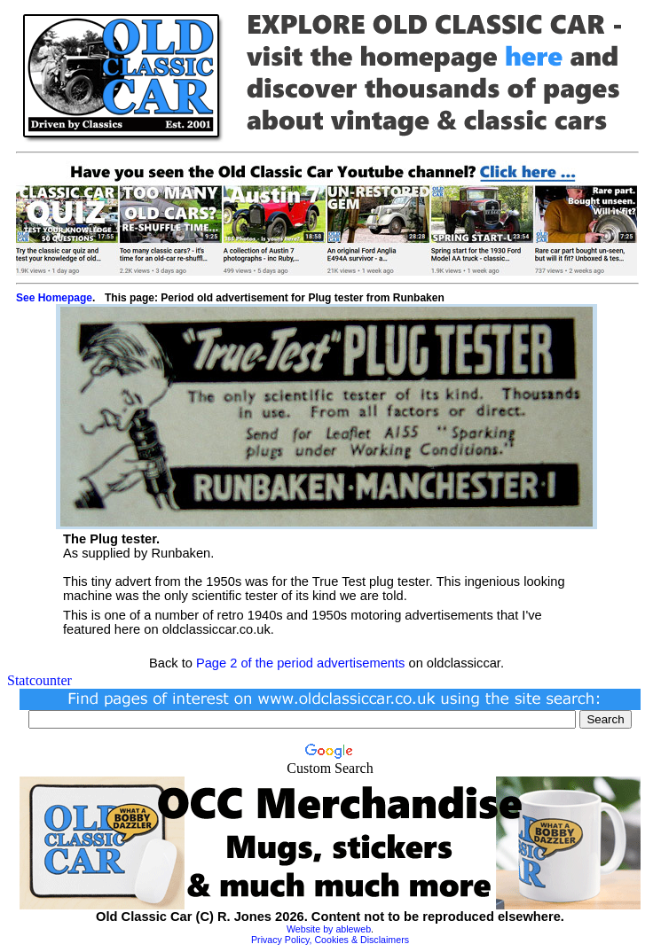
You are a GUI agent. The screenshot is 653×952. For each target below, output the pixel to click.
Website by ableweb (329, 929)
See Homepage (54, 298)
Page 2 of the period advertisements (300, 663)
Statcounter (39, 680)
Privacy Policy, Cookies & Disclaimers (330, 939)
